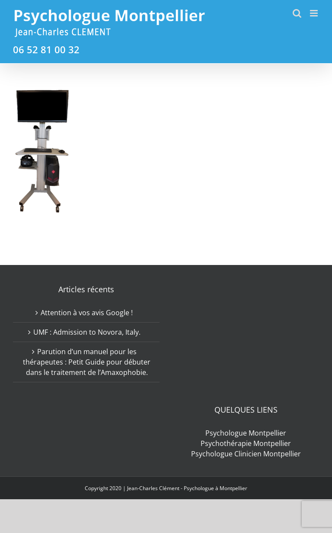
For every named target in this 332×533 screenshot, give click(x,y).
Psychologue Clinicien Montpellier (246, 454)
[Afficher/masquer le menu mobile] (314, 13)
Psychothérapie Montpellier (246, 443)
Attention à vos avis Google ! (87, 312)
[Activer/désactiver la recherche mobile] (297, 13)
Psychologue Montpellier (245, 433)
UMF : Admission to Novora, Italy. (86, 332)
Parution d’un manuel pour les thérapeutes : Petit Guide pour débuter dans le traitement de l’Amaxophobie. (86, 362)
